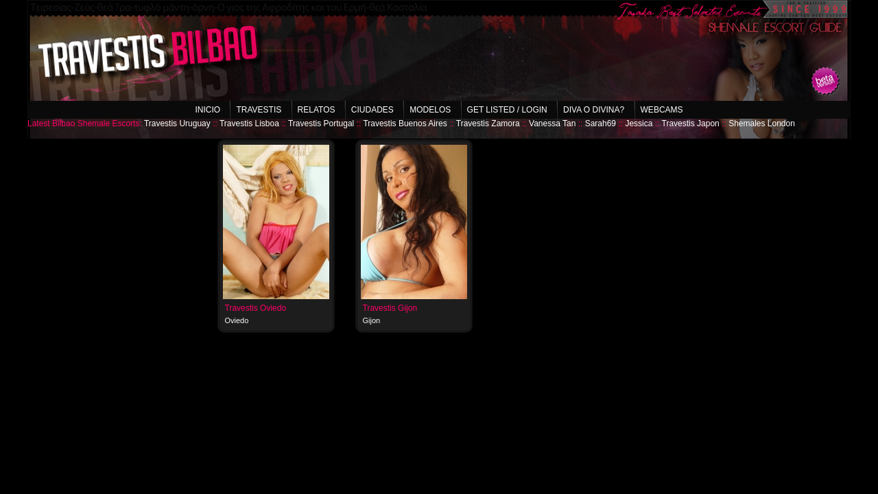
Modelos (430, 110)
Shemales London (761, 123)
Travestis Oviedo (256, 308)
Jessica (638, 123)
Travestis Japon (691, 123)
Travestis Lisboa (249, 123)
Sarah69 (600, 123)
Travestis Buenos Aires (405, 123)
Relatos (316, 110)
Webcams (662, 110)
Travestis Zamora (488, 123)
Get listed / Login (507, 110)
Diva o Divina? (593, 110)
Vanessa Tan (552, 123)
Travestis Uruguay (177, 123)
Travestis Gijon (390, 308)
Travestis (258, 110)
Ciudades (372, 110)
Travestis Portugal (321, 123)
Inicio (207, 110)
